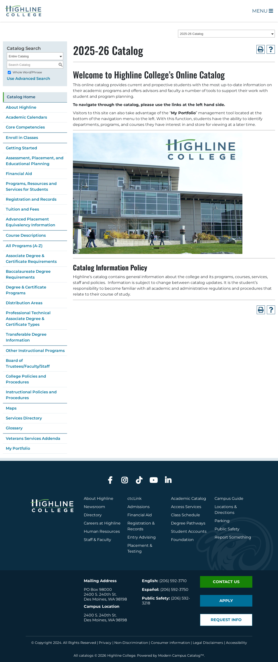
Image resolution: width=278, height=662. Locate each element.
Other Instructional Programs (35, 350)
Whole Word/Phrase (27, 72)
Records (135, 529)
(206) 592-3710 (173, 580)
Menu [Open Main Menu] (262, 11)
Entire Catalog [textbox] (19, 56)
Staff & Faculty (97, 539)
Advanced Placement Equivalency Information (30, 222)
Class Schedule (185, 515)
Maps (11, 408)
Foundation (182, 539)
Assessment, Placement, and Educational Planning (34, 161)
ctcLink (134, 498)
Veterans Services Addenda (33, 438)
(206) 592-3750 (174, 589)
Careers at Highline (102, 523)
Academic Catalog (188, 498)
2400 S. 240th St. (100, 594)
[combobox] (226, 34)
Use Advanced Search (28, 78)
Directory (93, 515)
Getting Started (21, 148)
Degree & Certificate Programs (26, 290)
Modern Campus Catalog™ (181, 655)
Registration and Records (31, 199)
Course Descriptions (26, 235)
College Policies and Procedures (26, 379)
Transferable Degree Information (26, 337)
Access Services (186, 506)
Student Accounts (189, 531)
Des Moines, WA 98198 (105, 599)
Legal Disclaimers (208, 642)
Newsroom (94, 506)
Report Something (233, 537)
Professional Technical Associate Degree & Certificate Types (28, 319)
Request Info (226, 619)
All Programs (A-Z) (24, 245)
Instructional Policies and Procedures (31, 395)
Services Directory (24, 418)
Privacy (105, 642)
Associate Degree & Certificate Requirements (31, 258)
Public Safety (227, 529)
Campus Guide (229, 498)
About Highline (21, 107)
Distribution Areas (24, 303)
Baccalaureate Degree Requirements (28, 274)
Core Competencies (25, 127)
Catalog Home (21, 97)
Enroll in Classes (22, 137)
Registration (139, 523)
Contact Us (226, 581)
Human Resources (102, 531)
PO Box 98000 (98, 589)
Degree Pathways (188, 523)
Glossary (14, 428)
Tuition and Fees (22, 209)
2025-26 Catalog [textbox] (191, 34)
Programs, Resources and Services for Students (31, 186)
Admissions (139, 506)
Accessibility (236, 642)
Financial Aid (19, 173)
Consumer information (170, 642)
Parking (222, 520)
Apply (226, 600)
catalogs (86, 655)
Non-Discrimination (131, 642)
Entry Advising (141, 537)
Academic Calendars (26, 117)
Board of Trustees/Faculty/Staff (28, 363)
